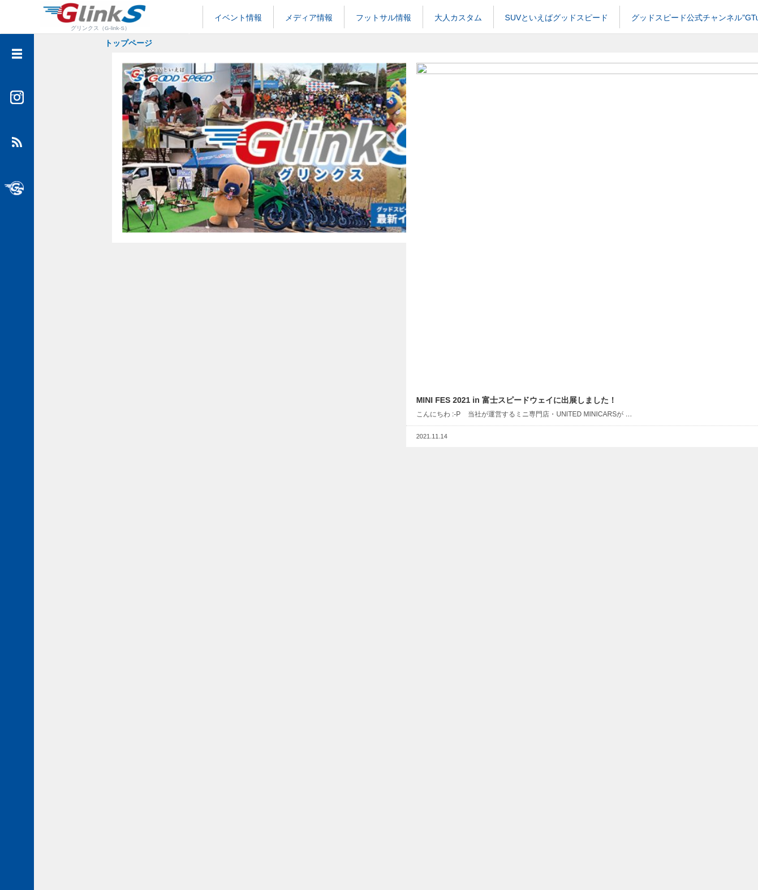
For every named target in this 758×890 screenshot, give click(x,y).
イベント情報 (238, 17)
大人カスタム (458, 17)
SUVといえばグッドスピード (557, 17)
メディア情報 (309, 17)
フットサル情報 (383, 17)
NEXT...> (436, 810)
